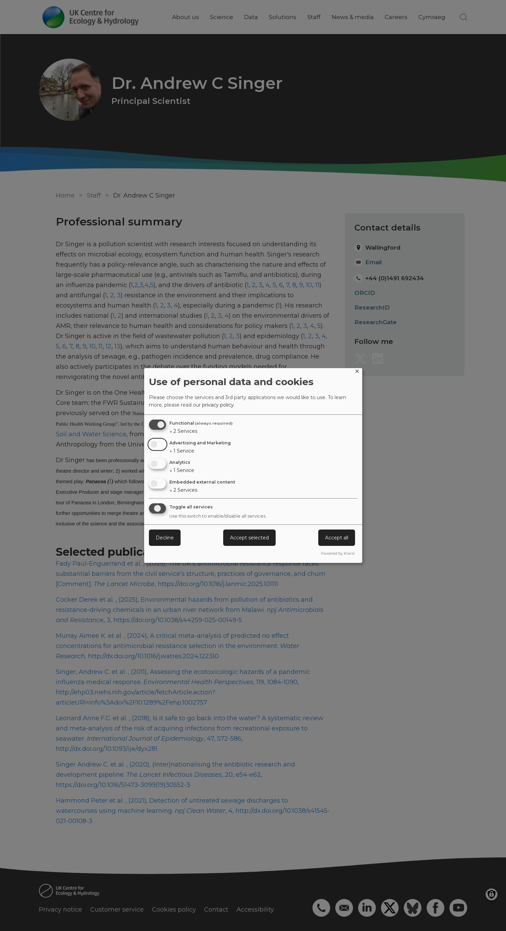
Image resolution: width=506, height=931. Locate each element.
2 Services (183, 431)
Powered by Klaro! (338, 553)
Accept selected (249, 538)
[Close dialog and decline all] (357, 372)
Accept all (336, 538)
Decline (165, 538)
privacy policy (218, 405)
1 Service (181, 450)
